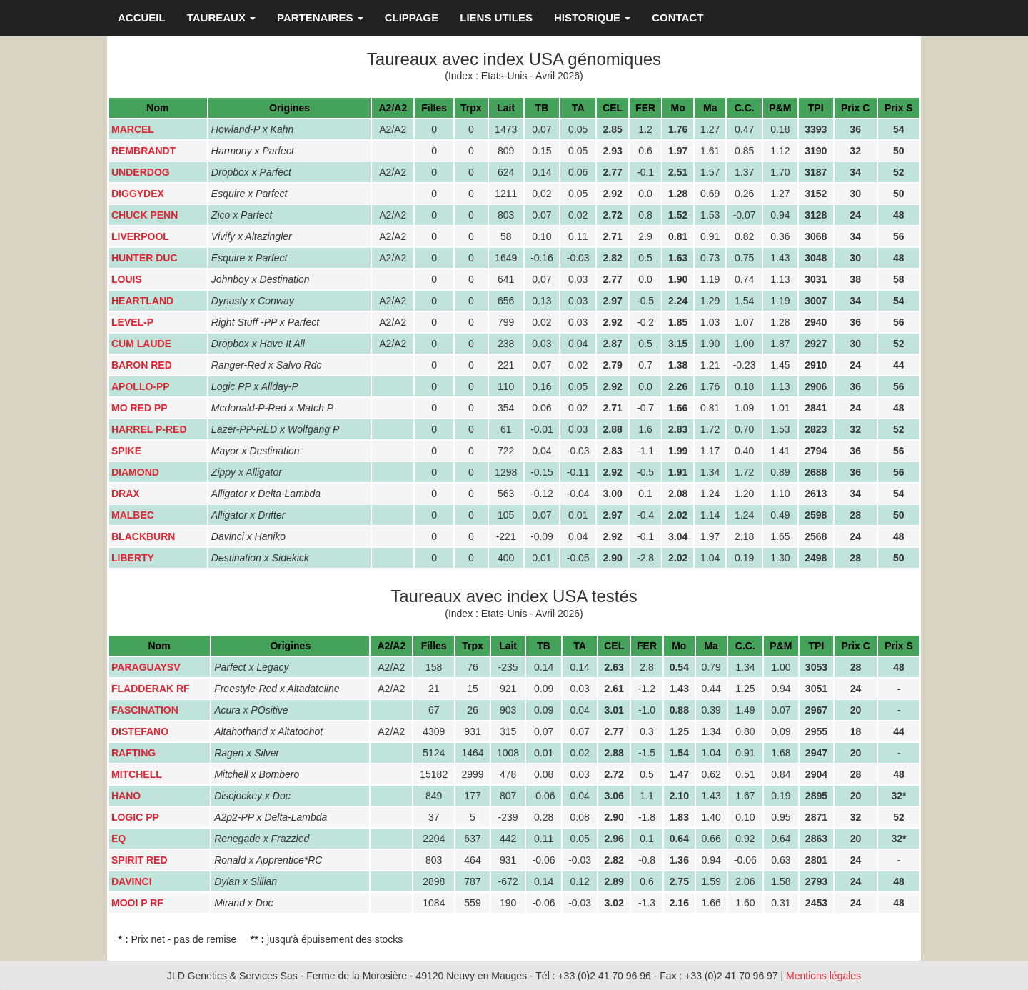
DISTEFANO (139, 731)
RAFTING (133, 753)
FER (645, 108)
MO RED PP (139, 408)
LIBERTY (132, 558)
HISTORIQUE (592, 17)
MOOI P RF (137, 903)
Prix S (899, 108)
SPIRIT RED (139, 860)
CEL (613, 108)
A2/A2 (393, 108)
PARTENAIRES (320, 17)
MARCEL (132, 129)
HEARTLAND (142, 300)
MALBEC (132, 515)
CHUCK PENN (144, 215)
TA (578, 108)
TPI (816, 108)
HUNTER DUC (144, 258)
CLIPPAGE (412, 17)
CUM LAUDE (141, 343)
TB (542, 108)
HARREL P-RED (149, 429)
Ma (710, 108)
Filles (434, 108)
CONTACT (677, 17)
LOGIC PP (135, 817)
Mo (678, 108)
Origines (289, 108)
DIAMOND (135, 472)
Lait (506, 108)
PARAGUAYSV (145, 667)
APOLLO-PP (140, 386)
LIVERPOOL (140, 236)
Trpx (471, 108)
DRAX (125, 493)
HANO (126, 795)
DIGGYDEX (137, 193)
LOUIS (126, 279)
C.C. (745, 108)
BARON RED (141, 365)
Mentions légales (823, 975)
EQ (118, 838)
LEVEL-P (132, 322)
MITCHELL (136, 774)
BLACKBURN (143, 536)
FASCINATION (144, 710)
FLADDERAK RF (150, 688)
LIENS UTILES (496, 17)
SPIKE (126, 450)
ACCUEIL (142, 17)
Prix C (855, 108)
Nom (157, 108)
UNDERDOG (140, 172)
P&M (780, 108)
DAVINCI (131, 881)
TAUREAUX (221, 17)
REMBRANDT (143, 150)
